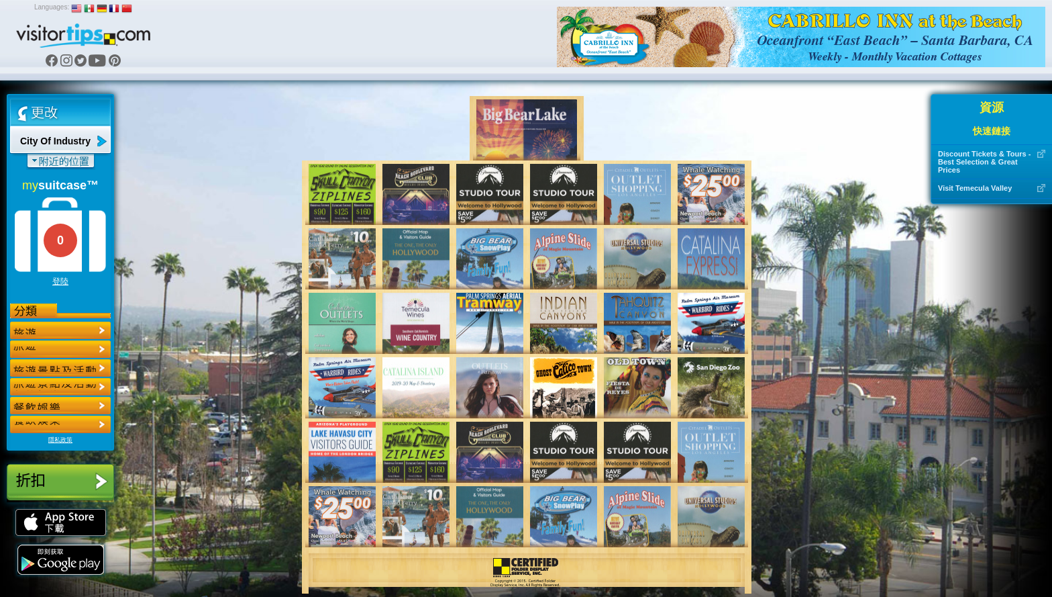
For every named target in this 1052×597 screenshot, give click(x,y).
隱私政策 (60, 440)
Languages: (51, 7)
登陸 (60, 281)
